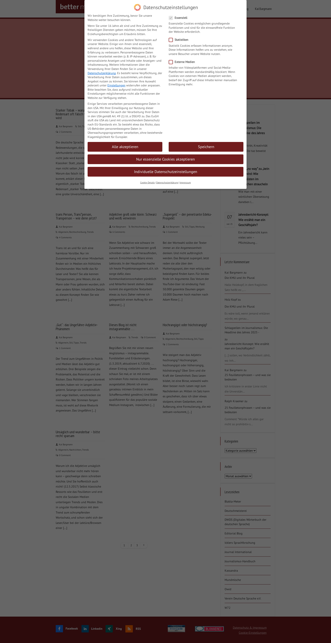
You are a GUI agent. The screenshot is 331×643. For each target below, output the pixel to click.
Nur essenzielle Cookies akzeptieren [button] (165, 156)
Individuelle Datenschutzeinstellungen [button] (165, 169)
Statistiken (180, 37)
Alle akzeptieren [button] (125, 144)
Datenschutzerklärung (102, 70)
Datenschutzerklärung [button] (167, 180)
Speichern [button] (206, 144)
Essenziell (179, 15)
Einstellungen (116, 83)
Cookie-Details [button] (147, 180)
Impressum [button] (185, 180)
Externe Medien (183, 59)
